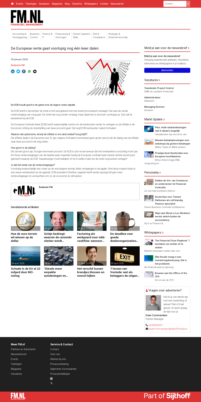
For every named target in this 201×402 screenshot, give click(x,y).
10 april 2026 (17, 228)
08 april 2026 (51, 263)
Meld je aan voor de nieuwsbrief (165, 48)
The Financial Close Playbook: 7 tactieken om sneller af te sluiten (172, 244)
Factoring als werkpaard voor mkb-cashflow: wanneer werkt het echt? (91, 237)
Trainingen (31, 3)
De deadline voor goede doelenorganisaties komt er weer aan (123, 237)
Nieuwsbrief (117, 3)
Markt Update (153, 119)
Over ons (55, 354)
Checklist (77, 3)
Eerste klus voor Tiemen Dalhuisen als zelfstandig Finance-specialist (169, 200)
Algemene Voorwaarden (63, 368)
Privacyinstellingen (60, 373)
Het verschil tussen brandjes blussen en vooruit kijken (90, 272)
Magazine (57, 3)
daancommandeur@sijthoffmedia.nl (168, 328)
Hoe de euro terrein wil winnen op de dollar (24, 237)
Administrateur (152, 97)
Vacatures (44, 3)
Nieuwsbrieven (19, 354)
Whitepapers (91, 3)
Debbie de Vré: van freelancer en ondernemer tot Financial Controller (171, 184)
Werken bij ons (58, 359)
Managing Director (154, 106)
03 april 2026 (117, 263)
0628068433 (156, 325)
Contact (104, 3)
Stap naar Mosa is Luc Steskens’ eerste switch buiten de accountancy (172, 216)
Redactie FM (18, 65)
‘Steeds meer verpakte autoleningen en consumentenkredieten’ (58, 272)
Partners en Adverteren (23, 349)
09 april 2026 (51, 228)
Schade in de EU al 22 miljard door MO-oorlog (25, 272)
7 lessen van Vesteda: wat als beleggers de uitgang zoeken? (124, 272)
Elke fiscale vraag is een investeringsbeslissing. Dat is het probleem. (171, 260)
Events (19, 3)
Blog (67, 3)
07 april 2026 (84, 263)
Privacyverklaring (59, 364)
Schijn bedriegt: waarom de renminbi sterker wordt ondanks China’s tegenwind (58, 237)
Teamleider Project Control (159, 88)
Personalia (151, 172)
